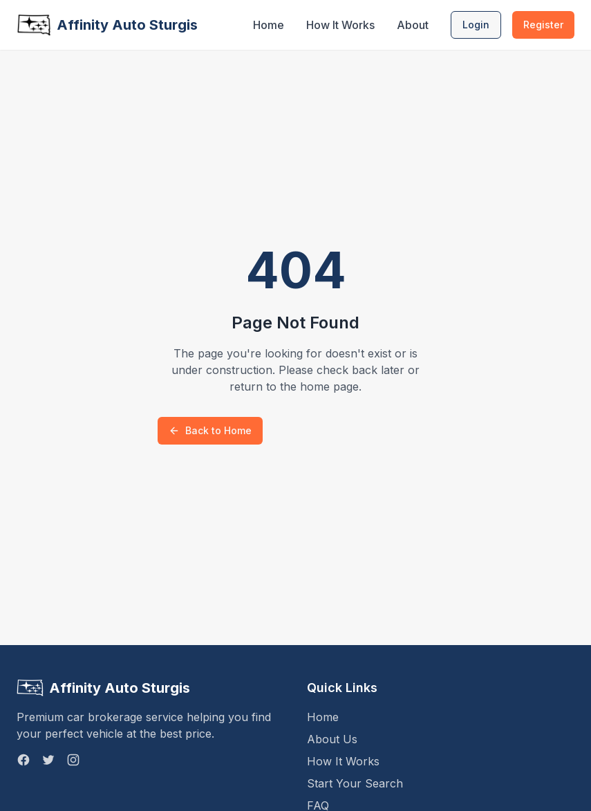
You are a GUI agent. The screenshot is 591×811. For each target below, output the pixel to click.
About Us (332, 739)
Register (543, 24)
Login (475, 24)
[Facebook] (23, 760)
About (413, 25)
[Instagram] (73, 760)
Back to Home (210, 430)
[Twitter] (48, 760)
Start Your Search (355, 783)
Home (268, 25)
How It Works (340, 25)
